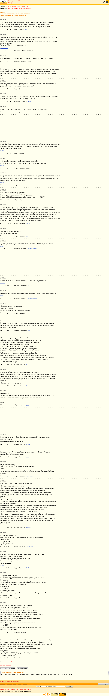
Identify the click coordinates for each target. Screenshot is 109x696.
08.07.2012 (3, 241)
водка (1, 246)
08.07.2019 (3, 106)
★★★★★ (40, 248)
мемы (18, 6)
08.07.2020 (3, 93)
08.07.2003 (3, 449)
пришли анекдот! (103, 684)
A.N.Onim (28, 527)
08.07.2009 (3, 303)
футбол (2, 150)
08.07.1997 (3, 602)
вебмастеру (23, 689)
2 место (8, 662)
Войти (9, 3)
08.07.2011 (3, 278)
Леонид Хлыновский (32, 248)
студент (2, 565)
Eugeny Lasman (29, 546)
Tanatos (27, 457)
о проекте (17, 689)
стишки (27, 6)
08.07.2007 (3, 335)
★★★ (35, 76)
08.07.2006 (3, 369)
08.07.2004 (3, 434)
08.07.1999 (3, 551)
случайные (16, 681)
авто (1, 295)
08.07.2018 (3, 141)
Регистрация (15, 3)
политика (2, 283)
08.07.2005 (3, 390)
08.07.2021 (3, 81)
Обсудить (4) (17, 88)
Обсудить (16, 168)
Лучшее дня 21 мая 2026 (14, 1)
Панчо (27, 385)
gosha (27, 405)
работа (6, 48)
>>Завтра (8, 665)
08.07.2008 (3, 318)
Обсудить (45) (17, 50)
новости (29, 689)
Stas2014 (28, 223)
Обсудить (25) (17, 101)
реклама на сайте (4, 689)
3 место (13, 662)
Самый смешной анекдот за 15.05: (12, 672)
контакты (12, 689)
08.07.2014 (3, 204)
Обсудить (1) (17, 248)
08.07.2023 (3, 55)
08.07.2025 (3, 19)
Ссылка (15, 29)
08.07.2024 (3, 34)
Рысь (32, 76)
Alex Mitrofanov (29, 476)
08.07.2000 (3, 532)
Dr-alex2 (28, 444)
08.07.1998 (3, 572)
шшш (27, 597)
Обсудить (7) (17, 61)
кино (1, 524)
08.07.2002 (3, 461)
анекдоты (8, 6)
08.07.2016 (3, 173)
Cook (27, 236)
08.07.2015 (3, 190)
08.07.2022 (3, 66)
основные (9, 681)
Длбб (26, 29)
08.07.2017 (3, 158)
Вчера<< (2, 665)
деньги (2, 48)
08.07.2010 (3, 290)
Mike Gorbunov (29, 568)
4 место (19, 662)
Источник (30, 50)
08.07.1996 (3, 637)
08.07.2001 (3, 481)
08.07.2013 (3, 228)
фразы (22, 6)
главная (2, 684)
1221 (29, 330)
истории (14, 6)
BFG (29, 285)
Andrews (30, 101)
